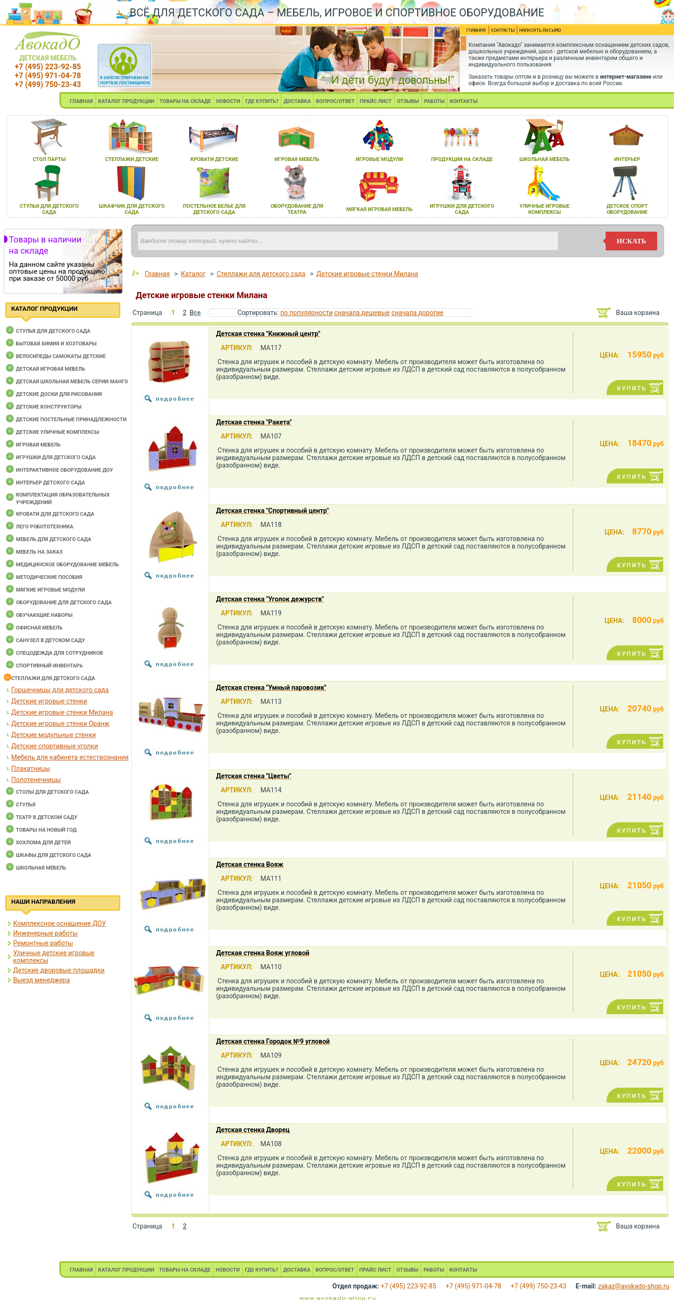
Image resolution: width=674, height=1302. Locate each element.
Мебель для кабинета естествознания (70, 757)
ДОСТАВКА (297, 101)
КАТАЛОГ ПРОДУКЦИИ (126, 101)
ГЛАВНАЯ (81, 101)
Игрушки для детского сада (56, 457)
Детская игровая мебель (50, 369)
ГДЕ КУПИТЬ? (261, 101)
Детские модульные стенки (53, 735)
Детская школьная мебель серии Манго (72, 382)
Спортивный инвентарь (49, 666)
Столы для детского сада (52, 792)
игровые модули (379, 159)
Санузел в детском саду (50, 640)
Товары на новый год (46, 830)
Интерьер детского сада (50, 483)
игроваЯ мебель (296, 159)
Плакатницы (30, 768)
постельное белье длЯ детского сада (214, 209)
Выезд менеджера (41, 980)
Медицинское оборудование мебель (67, 565)
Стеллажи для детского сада (53, 678)
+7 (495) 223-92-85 (48, 66)
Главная (157, 274)
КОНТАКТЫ (463, 101)
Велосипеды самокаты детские (61, 356)
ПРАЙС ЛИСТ (376, 101)
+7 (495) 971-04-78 (48, 75)
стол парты (49, 159)
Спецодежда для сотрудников (59, 653)
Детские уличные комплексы (57, 432)
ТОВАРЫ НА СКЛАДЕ (185, 101)
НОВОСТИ (228, 101)
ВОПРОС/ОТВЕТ (335, 101)
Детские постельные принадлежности (71, 420)
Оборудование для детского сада (64, 603)
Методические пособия (49, 577)
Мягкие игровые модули (50, 590)
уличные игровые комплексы (545, 209)
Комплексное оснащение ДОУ (59, 923)
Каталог (193, 274)
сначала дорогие (417, 312)
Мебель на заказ (39, 552)
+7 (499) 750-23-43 (48, 84)
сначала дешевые (361, 312)
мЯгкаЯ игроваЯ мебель (379, 209)
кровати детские (214, 159)
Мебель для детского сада (53, 539)
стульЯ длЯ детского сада (49, 209)
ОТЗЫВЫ (408, 101)
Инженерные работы (45, 933)
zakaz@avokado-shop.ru (633, 1286)
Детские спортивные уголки (54, 746)
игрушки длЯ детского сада (462, 209)
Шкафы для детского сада (53, 855)
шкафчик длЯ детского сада (132, 209)
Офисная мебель (39, 628)
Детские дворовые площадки (58, 970)
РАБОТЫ (434, 101)
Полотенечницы (36, 779)
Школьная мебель (41, 868)
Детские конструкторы (48, 407)
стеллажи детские (132, 159)
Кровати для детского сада (55, 514)
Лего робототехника (44, 527)
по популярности (306, 312)
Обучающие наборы (44, 615)
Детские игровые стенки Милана (62, 712)
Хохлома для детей (43, 843)
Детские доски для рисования (59, 394)
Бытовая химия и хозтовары (56, 344)
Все (195, 312)
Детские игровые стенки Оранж (60, 723)
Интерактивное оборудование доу (64, 470)
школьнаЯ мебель (545, 159)
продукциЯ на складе (462, 159)
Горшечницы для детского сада (60, 690)
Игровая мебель (38, 445)
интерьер (627, 159)
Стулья (26, 805)
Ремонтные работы (43, 943)
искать (631, 241)
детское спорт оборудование (627, 209)
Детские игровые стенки (49, 701)
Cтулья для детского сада (53, 331)
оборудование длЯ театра (297, 209)
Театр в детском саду (46, 817)
